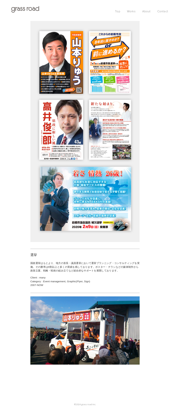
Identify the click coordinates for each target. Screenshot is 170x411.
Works (131, 11)
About (146, 11)
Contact (162, 11)
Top (117, 11)
